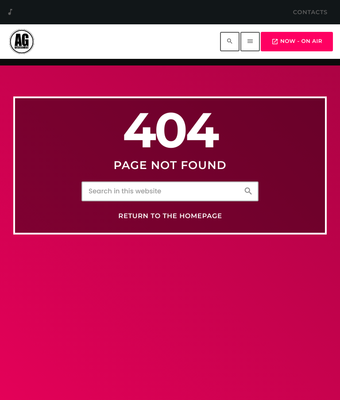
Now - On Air (296, 41)
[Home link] (21, 41)
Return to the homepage (170, 216)
